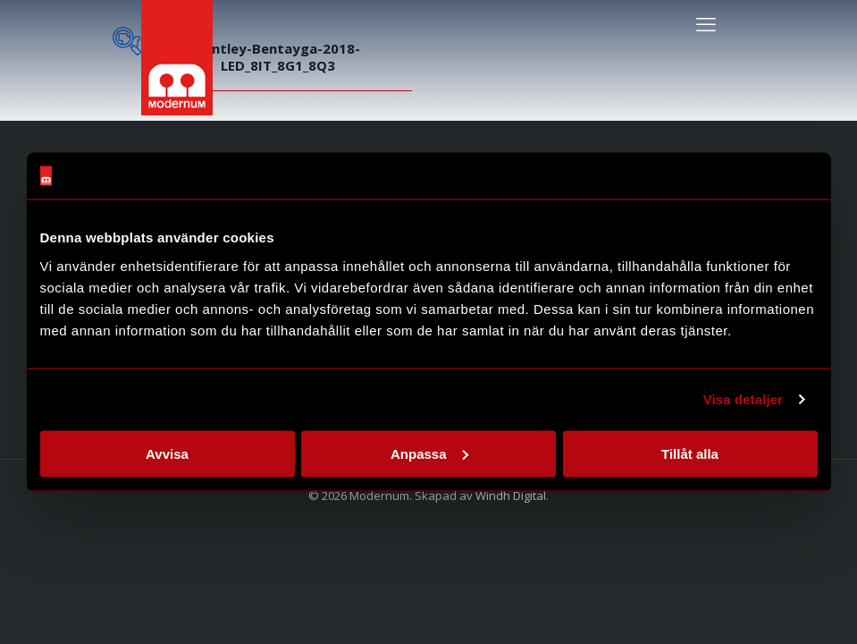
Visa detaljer (743, 399)
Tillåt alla (689, 453)
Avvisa (167, 453)
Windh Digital (510, 495)
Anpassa (429, 453)
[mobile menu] (706, 23)
